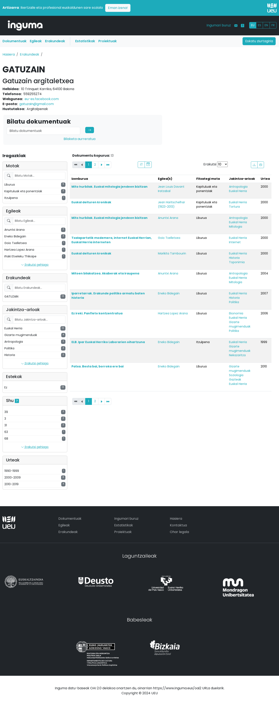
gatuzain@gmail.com (36, 104)
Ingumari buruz (218, 25)
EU (252, 25)
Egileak (36, 41)
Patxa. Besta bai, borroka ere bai (97, 366)
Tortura (234, 207)
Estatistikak (85, 41)
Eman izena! (118, 7)
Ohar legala (179, 531)
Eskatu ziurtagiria (259, 41)
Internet (235, 242)
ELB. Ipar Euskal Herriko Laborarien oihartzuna (108, 342)
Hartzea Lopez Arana (173, 313)
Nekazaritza (237, 355)
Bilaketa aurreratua (79, 138)
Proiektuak (107, 41)
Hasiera (9, 54)
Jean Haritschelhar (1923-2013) (171, 204)
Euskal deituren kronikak (91, 202)
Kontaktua (178, 525)
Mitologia (235, 226)
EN (266, 25)
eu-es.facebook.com (42, 99)
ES (259, 25)
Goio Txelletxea (169, 238)
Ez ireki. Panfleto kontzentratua (97, 313)
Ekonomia (236, 313)
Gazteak (235, 379)
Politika (234, 302)
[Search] (43, 131)
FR (273, 25)
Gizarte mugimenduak (239, 324)
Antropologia (238, 187)
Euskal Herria (238, 191)
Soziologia (236, 375)
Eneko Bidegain (169, 293)
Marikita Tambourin (172, 253)
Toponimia (237, 262)
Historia (234, 258)
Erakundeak (55, 41)
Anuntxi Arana (168, 218)
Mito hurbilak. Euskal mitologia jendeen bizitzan (109, 187)
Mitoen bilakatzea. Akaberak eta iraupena (105, 273)
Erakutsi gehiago (35, 265)
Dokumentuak (14, 41)
